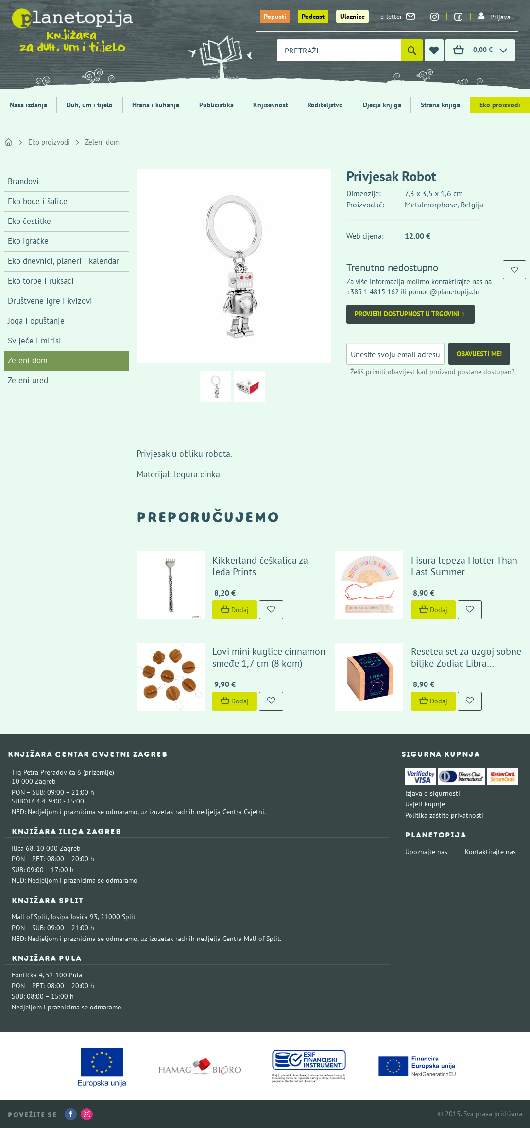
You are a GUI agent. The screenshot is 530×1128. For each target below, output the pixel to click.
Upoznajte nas (426, 851)
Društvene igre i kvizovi (50, 300)
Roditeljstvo (325, 105)
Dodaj (235, 609)
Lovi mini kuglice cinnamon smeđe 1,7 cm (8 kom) (268, 657)
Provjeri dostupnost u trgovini (410, 314)
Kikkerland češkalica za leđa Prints (260, 566)
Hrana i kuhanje (155, 105)
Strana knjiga (440, 105)
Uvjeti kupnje (425, 804)
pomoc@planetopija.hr (444, 291)
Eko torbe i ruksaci (41, 280)
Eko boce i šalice (38, 201)
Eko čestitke (29, 221)
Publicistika (216, 105)
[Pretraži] (412, 50)
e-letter (397, 16)
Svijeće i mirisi (34, 340)
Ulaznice (352, 16)
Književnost (270, 105)
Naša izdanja (28, 105)
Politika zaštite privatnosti (444, 815)
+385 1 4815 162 (372, 291)
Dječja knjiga (382, 105)
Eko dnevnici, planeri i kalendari (64, 261)
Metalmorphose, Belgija (444, 204)
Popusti (275, 16)
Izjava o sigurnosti (432, 793)
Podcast (313, 16)
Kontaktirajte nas (490, 851)
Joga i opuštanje (36, 320)
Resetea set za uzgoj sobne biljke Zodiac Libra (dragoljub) (466, 663)
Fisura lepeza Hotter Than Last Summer (464, 566)
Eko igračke (28, 241)
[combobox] (339, 50)
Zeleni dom (102, 142)
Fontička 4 (27, 975)
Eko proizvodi (499, 105)
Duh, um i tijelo (90, 105)
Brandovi (23, 181)
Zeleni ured (28, 380)
